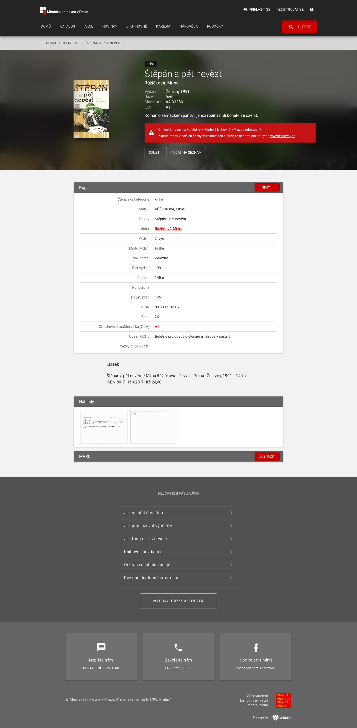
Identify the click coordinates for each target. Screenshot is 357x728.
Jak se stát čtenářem (144, 512)
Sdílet (154, 153)
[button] (91, 109)
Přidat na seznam (186, 153)
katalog (70, 43)
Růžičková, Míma (162, 83)
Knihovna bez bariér (143, 551)
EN (312, 9)
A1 (157, 326)
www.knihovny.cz (282, 136)
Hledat (299, 27)
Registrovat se (290, 9)
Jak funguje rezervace (145, 538)
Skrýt (267, 187)
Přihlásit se (256, 10)
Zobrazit (267, 456)
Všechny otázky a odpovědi (178, 601)
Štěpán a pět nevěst (104, 43)
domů (51, 43)
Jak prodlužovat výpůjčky (148, 525)
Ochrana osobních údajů (147, 564)
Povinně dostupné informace (151, 577)
